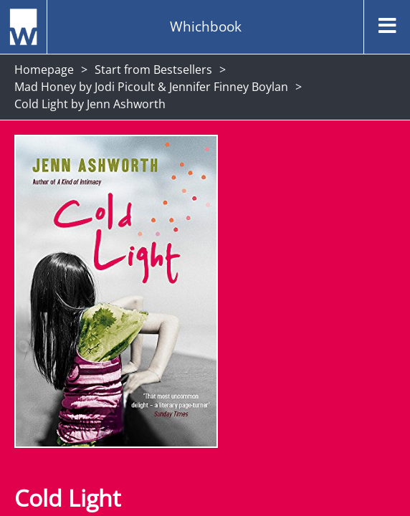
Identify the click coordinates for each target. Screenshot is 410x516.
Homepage (44, 69)
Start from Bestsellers (153, 69)
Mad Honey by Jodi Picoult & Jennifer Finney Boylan (151, 87)
